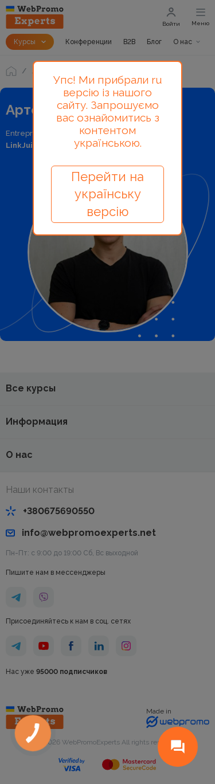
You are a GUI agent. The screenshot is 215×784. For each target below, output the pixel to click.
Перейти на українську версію (107, 194)
